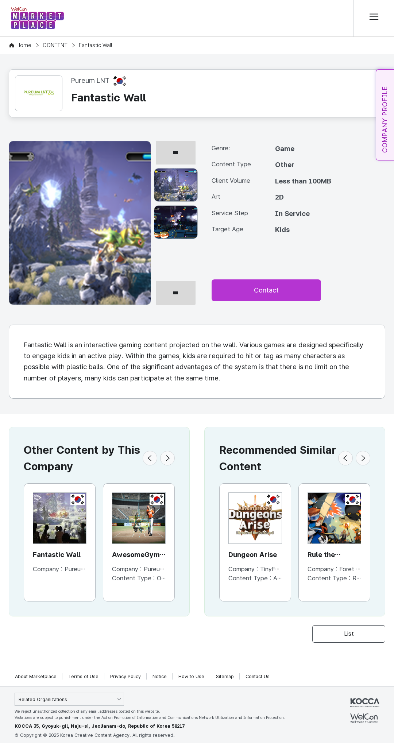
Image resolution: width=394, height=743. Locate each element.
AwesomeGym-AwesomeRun (138, 555)
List (349, 633)
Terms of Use (83, 676)
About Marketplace (36, 676)
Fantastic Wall (95, 45)
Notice (159, 676)
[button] (150, 458)
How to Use (191, 676)
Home (23, 45)
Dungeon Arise (252, 554)
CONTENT (55, 45)
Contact (266, 290)
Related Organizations (43, 699)
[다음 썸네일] (176, 302)
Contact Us (258, 676)
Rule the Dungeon (322, 555)
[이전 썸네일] (176, 144)
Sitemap (225, 676)
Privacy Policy (125, 676)
